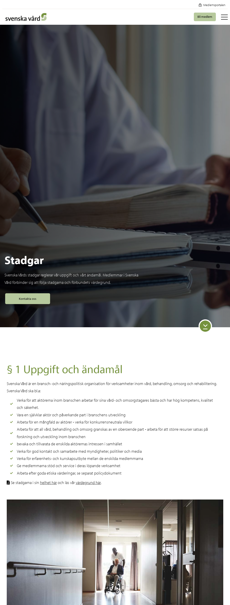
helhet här (48, 482)
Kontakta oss (27, 299)
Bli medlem (204, 17)
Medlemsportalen (212, 5)
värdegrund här (88, 482)
